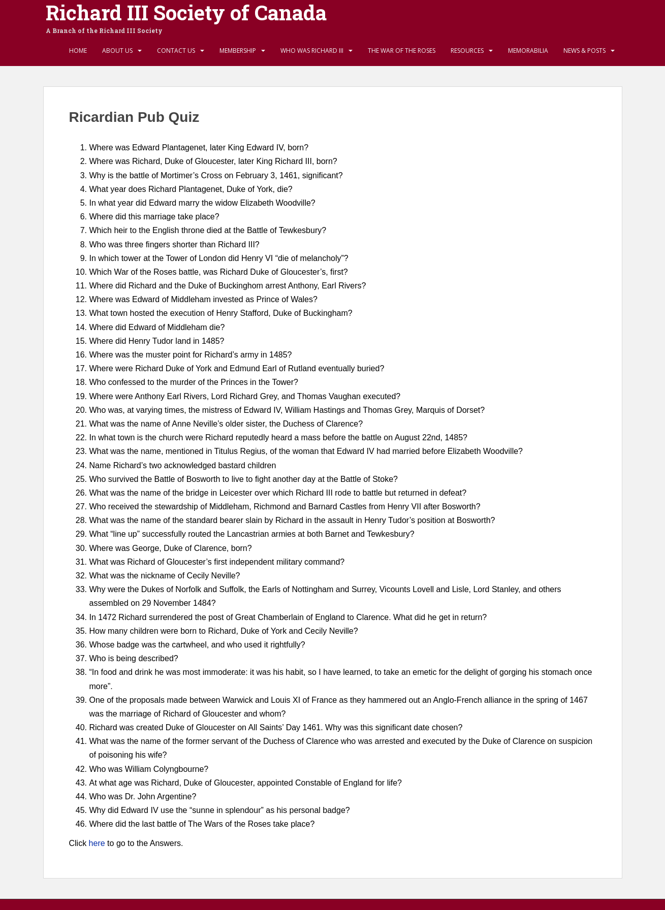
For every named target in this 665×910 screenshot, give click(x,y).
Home (78, 50)
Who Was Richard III (311, 50)
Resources (467, 50)
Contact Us (176, 50)
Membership (237, 50)
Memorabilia (528, 50)
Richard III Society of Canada (186, 12)
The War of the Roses (401, 50)
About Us (117, 50)
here (97, 843)
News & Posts (584, 50)
